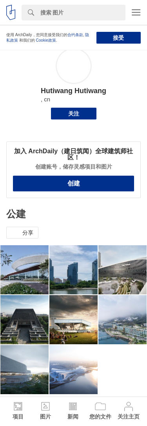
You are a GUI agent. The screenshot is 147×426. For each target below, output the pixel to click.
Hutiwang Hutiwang (73, 91)
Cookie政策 (46, 40)
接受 (118, 38)
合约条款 (75, 35)
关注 (73, 113)
